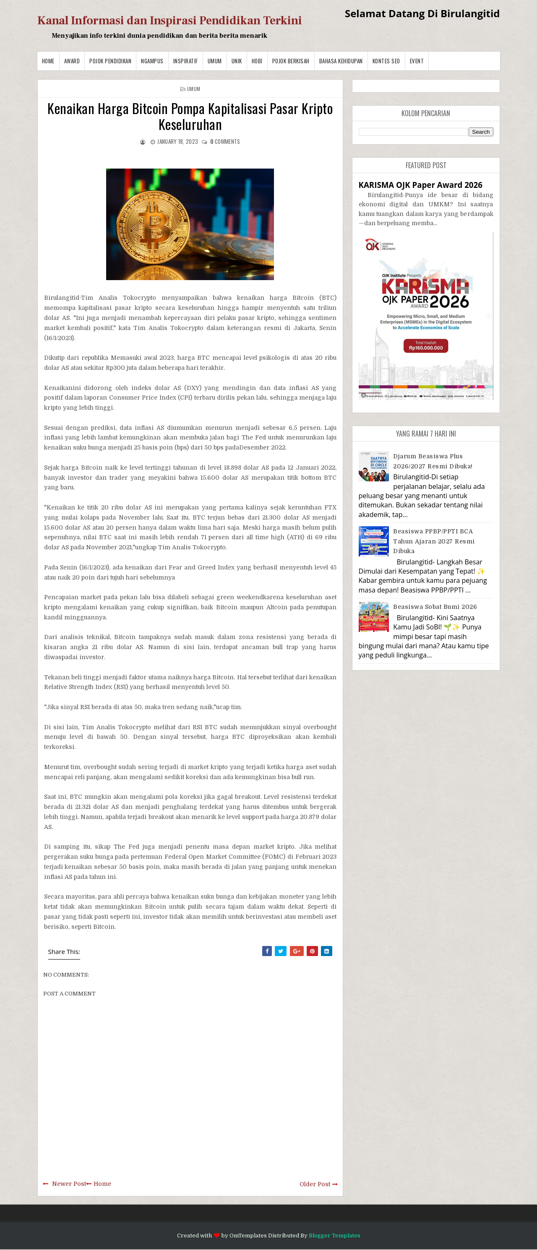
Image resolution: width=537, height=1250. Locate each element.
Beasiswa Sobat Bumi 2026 (435, 606)
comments (225, 141)
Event (417, 61)
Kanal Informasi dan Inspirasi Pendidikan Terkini (169, 20)
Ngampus (152, 61)
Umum (215, 61)
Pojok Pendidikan (110, 61)
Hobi (257, 61)
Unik (237, 61)
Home (48, 61)
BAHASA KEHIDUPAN (341, 61)
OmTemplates (248, 1235)
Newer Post (69, 1183)
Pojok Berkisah (291, 61)
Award (72, 61)
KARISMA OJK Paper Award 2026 (420, 184)
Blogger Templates (334, 1235)
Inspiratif (185, 61)
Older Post (315, 1184)
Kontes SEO (386, 61)
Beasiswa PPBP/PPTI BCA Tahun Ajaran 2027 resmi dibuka (434, 541)
